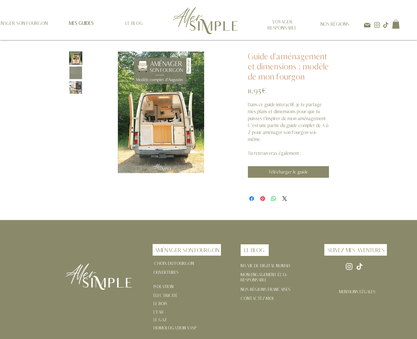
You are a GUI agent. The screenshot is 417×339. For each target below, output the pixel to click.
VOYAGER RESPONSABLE (282, 25)
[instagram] (377, 25)
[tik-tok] (386, 25)
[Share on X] (284, 198)
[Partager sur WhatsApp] (273, 198)
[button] (396, 24)
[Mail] (367, 25)
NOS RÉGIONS (335, 24)
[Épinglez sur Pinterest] (262, 198)
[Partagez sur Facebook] (251, 198)
